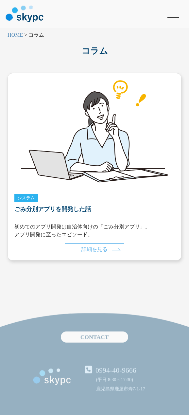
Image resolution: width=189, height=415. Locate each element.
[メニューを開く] (173, 14)
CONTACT (94, 346)
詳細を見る (101, 249)
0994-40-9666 (115, 379)
